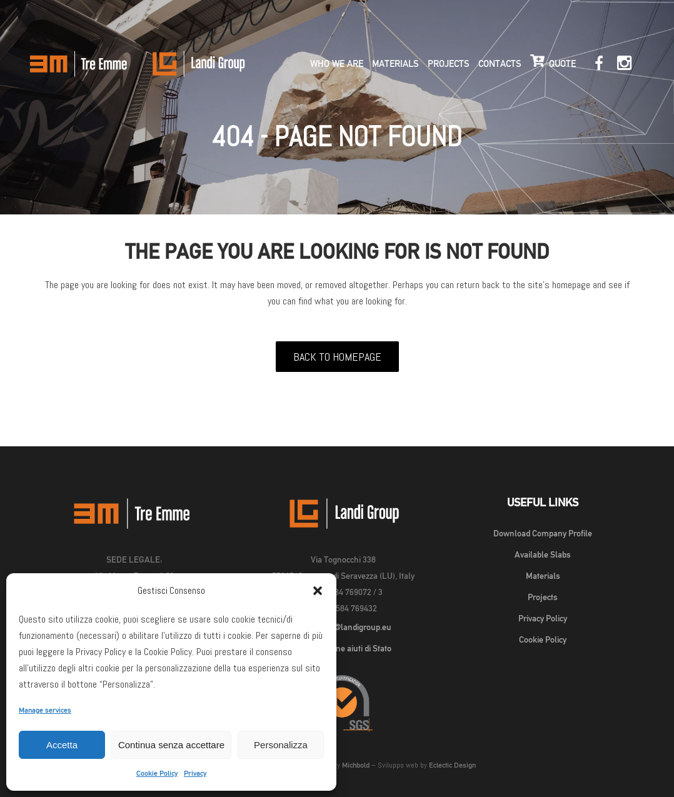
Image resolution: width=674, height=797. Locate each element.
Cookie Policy (157, 773)
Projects (543, 597)
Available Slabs (543, 554)
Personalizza (281, 744)
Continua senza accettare (171, 744)
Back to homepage (337, 356)
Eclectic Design (452, 765)
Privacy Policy (542, 618)
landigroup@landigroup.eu (342, 627)
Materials (543, 576)
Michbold (356, 765)
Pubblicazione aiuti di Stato (342, 648)
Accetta (62, 744)
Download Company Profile (542, 533)
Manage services (45, 710)
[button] (317, 590)
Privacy (195, 773)
